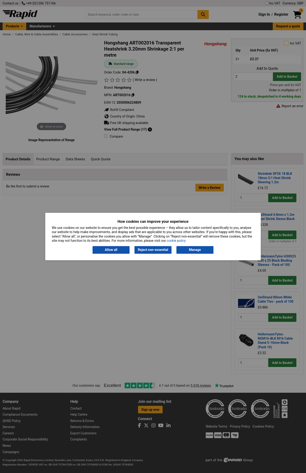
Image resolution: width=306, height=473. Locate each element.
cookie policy (176, 240)
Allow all (111, 250)
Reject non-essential (153, 250)
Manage (195, 250)
